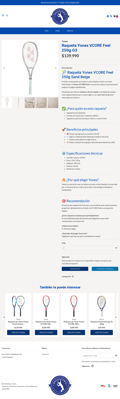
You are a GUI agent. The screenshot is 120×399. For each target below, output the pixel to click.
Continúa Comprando (105, 270)
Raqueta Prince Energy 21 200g (102, 323)
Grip (64, 244)
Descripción (67, 69)
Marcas (70, 32)
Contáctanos (75, 270)
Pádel (57, 32)
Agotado (65, 258)
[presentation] (4, 69)
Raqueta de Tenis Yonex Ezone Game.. (18, 323)
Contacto (45, 354)
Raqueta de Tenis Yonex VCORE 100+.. (74, 323)
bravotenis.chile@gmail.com (12, 354)
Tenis (46, 32)
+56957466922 (7, 357)
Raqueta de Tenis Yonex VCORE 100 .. (46, 323)
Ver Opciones (18, 332)
